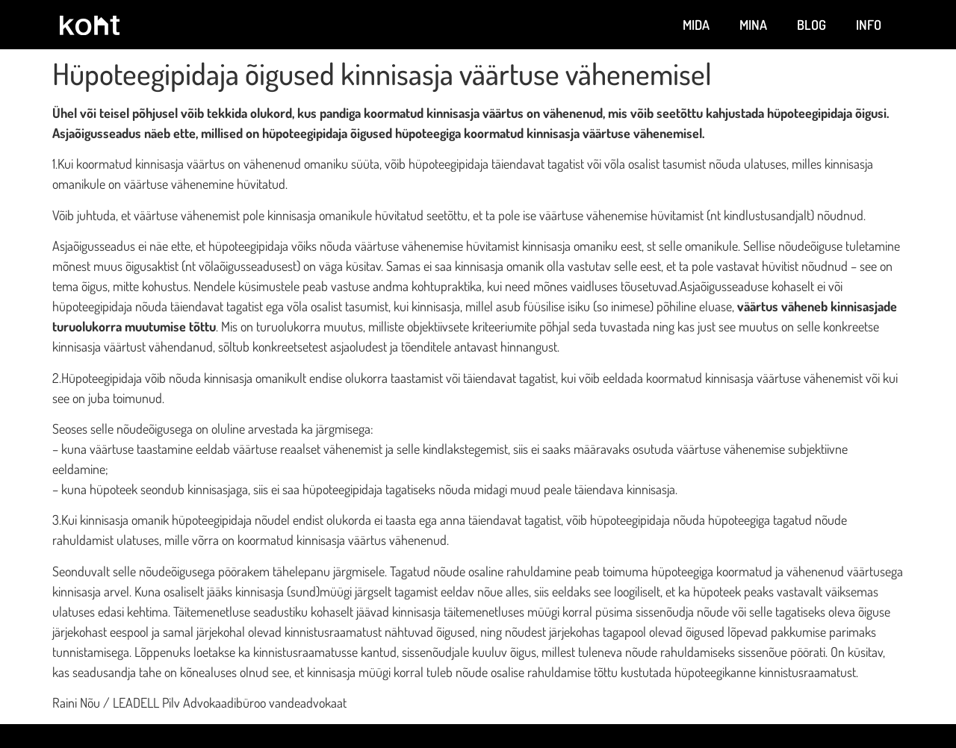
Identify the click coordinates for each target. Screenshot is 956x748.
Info (868, 24)
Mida (696, 24)
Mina (753, 24)
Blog (811, 24)
